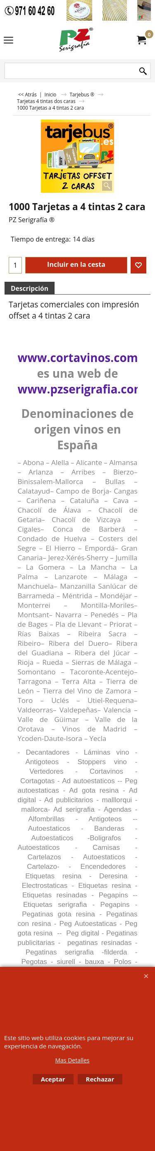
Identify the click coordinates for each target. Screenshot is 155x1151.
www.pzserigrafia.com (81, 389)
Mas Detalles (72, 1060)
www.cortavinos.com (78, 357)
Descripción (29, 288)
